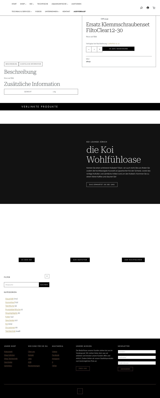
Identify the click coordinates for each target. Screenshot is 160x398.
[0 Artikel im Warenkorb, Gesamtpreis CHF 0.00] (154, 7)
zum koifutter (80, 260)
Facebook (55, 355)
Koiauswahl (8, 351)
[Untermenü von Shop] (25, 4)
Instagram (55, 358)
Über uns (31, 351)
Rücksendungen (34, 366)
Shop (22, 4)
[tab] (11, 64)
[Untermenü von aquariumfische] (67, 4)
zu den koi (26, 260)
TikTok (54, 366)
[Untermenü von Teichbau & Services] (31, 11)
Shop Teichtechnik (10, 358)
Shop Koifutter (9, 355)
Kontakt (31, 355)
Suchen (44, 285)
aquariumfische (59, 4)
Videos (54, 351)
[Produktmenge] (94, 49)
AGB (29, 362)
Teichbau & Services (21, 11)
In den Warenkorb (118, 49)
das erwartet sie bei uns (102, 184)
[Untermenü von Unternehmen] (58, 11)
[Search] (141, 7)
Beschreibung (11, 64)
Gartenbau (8, 366)
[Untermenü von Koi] (33, 4)
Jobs (30, 358)
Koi (31, 4)
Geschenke (8, 362)
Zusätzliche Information (30, 64)
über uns (83, 368)
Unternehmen (51, 11)
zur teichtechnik (133, 260)
